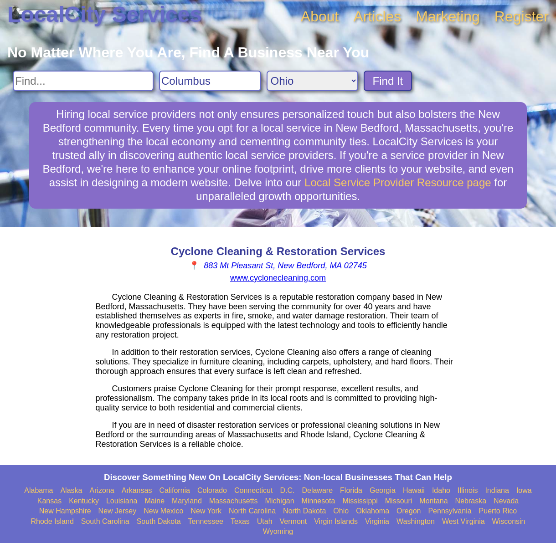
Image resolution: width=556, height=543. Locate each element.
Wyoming (278, 531)
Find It (388, 81)
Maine (154, 501)
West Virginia (463, 521)
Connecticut (253, 490)
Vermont (293, 521)
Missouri (398, 501)
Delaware (317, 490)
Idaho (441, 490)
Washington (415, 521)
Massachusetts (233, 501)
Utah (265, 521)
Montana (433, 501)
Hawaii (414, 490)
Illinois (468, 490)
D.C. (287, 490)
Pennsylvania (449, 511)
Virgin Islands (336, 521)
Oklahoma (372, 511)
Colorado (212, 490)
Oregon (408, 511)
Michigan (279, 501)
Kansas (49, 501)
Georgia (383, 490)
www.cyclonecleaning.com (278, 277)
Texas (240, 521)
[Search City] (210, 81)
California (174, 490)
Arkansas (137, 490)
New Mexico (163, 511)
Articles (377, 16)
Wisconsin (508, 521)
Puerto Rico (498, 511)
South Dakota (159, 521)
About (320, 16)
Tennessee (205, 521)
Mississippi (359, 501)
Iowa (524, 490)
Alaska (71, 490)
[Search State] (312, 81)
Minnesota (318, 501)
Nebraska (470, 501)
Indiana (497, 490)
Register (521, 16)
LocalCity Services (104, 14)
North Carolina (252, 511)
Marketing (448, 16)
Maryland (187, 501)
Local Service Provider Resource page (397, 182)
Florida (351, 490)
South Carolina (105, 521)
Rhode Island (52, 521)
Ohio (341, 511)
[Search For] (83, 81)
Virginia (377, 521)
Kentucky (84, 501)
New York (205, 511)
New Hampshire (65, 511)
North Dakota (304, 511)
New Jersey (117, 511)
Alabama (38, 490)
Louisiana (122, 501)
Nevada (506, 501)
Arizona (101, 490)
